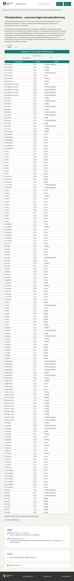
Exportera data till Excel (12, 520)
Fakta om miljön (7, 10)
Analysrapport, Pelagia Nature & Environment (25, 516)
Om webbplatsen (28, 576)
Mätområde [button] (18, 61)
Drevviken (23, 10)
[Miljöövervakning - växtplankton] (37, 534)
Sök (60, 4)
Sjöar (18, 10)
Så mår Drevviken (32, 10)
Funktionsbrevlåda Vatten (16, 557)
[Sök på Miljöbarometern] (46, 4)
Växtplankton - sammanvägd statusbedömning (50, 10)
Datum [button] (38, 61)
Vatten (14, 10)
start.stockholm (66, 576)
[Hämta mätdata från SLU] (37, 541)
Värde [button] (56, 61)
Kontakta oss (47, 576)
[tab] (9, 47)
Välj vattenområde (37, 55)
